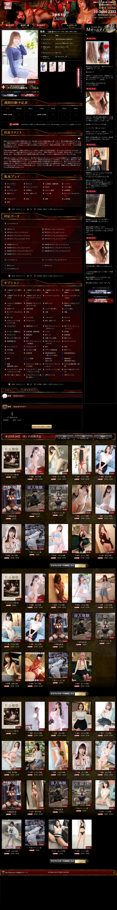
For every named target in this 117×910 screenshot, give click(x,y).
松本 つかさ (57, 555)
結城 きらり (57, 477)
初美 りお (57, 605)
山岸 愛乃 (104, 555)
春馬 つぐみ (81, 605)
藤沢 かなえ (81, 733)
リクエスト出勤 (11, 475)
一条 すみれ (10, 644)
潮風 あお (104, 477)
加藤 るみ (34, 477)
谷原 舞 (11, 772)
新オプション (58, 513)
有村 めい (10, 555)
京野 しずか (104, 605)
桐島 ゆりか (104, 516)
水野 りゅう (81, 477)
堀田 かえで (81, 516)
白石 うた (104, 811)
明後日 (103, 437)
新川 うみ (104, 733)
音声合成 (35, 514)
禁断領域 (11, 516)
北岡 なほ (10, 851)
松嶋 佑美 (10, 683)
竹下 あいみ (57, 851)
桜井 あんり (81, 555)
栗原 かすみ (57, 772)
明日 (84, 437)
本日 (64, 437)
